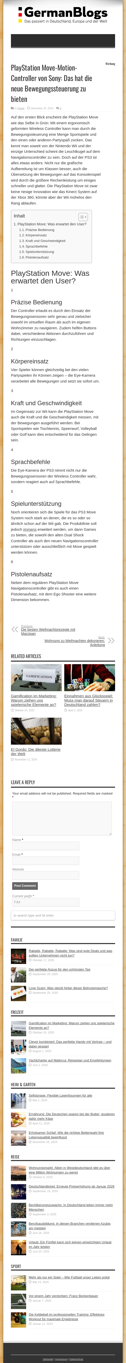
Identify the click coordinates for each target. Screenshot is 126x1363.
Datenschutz (76, 1359)
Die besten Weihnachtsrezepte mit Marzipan (52, 630)
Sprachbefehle (37, 246)
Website (18, 869)
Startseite (48, 1359)
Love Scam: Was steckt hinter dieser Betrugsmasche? (68, 988)
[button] (81, 217)
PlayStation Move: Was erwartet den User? (52, 224)
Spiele (21, 108)
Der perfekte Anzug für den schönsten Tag (59, 969)
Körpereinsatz (36, 235)
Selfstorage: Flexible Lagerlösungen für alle (60, 1095)
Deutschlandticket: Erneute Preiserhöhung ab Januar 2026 (72, 1186)
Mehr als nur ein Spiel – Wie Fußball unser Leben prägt (69, 1277)
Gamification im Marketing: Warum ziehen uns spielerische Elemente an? (34, 700)
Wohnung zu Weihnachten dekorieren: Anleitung (74, 641)
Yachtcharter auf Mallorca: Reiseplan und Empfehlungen (70, 1060)
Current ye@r (23, 896)
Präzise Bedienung (40, 230)
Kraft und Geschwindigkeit (46, 241)
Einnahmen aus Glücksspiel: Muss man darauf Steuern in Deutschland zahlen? (88, 700)
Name (16, 840)
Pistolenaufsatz (37, 257)
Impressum (61, 1359)
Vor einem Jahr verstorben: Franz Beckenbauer (63, 1296)
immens (30, 529)
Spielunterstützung (40, 252)
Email (16, 854)
